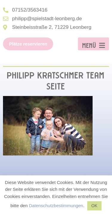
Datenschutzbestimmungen (56, 205)
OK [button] (94, 205)
